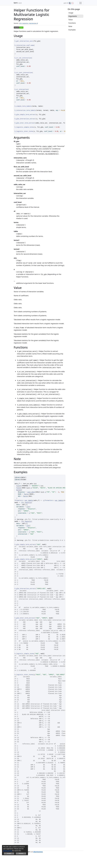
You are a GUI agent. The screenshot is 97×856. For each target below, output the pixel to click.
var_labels (29, 500)
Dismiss (21, 853)
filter (18, 486)
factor (26, 494)
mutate (18, 490)
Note (70, 26)
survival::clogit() (50, 151)
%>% (35, 484)
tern (16, 2)
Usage (71, 13)
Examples (72, 30)
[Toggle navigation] (80, 3)
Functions (72, 23)
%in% (28, 488)
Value (71, 19)
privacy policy (7, 851)
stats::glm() (47, 146)
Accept (9, 853)
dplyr (23, 477)
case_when (31, 492)
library (18, 477)
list (28, 507)
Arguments (73, 16)
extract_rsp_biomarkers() (48, 154)
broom (23, 479)
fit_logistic (26, 502)
